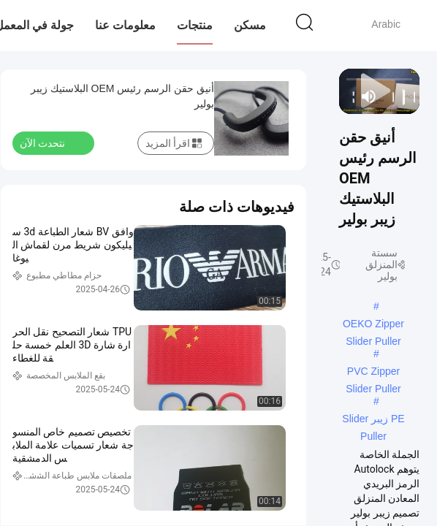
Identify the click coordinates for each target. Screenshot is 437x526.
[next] (389, 96)
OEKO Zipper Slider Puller (373, 325)
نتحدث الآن (51, 142)
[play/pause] (399, 96)
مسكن (250, 25)
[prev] (410, 96)
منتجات (195, 25)
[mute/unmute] (369, 96)
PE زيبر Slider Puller (373, 420)
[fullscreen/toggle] (348, 96)
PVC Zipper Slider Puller (373, 372)
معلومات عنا (125, 25)
